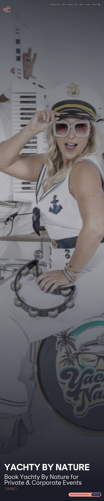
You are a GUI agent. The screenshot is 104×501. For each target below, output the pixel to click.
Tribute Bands (10, 488)
